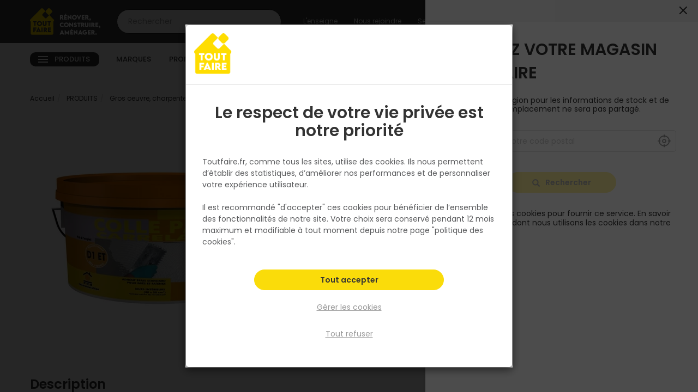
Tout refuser (349, 333)
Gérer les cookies (349, 307)
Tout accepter (349, 280)
